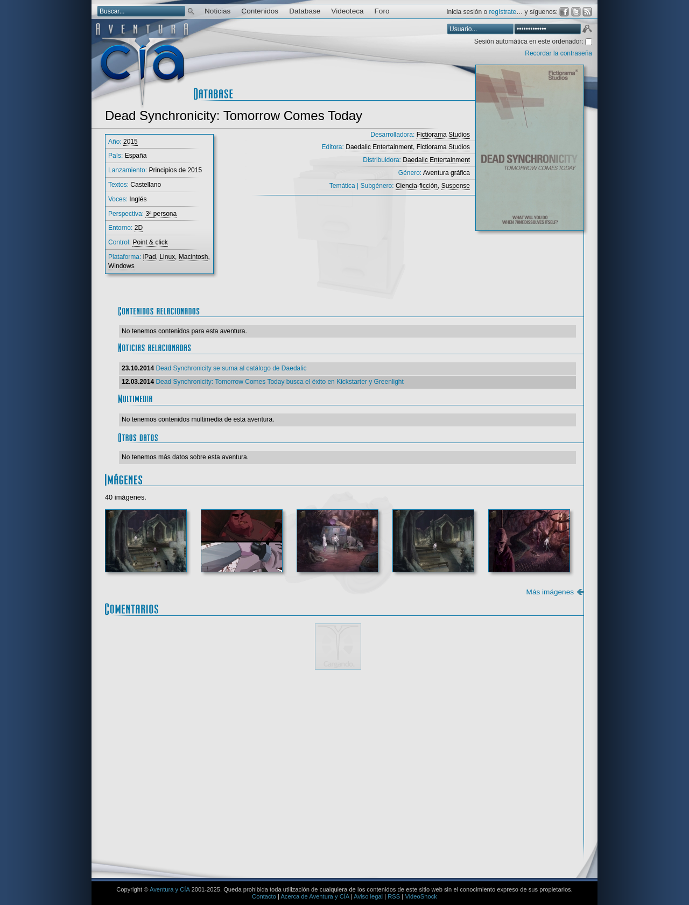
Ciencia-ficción (417, 186)
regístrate (503, 12)
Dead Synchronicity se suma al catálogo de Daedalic (231, 368)
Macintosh (193, 257)
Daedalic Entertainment (379, 147)
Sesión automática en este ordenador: (529, 41)
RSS (394, 896)
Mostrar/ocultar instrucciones (266, 689)
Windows (121, 266)
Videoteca (347, 11)
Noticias (217, 11)
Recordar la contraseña (558, 53)
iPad (149, 257)
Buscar (191, 10)
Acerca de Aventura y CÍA (314, 896)
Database (304, 11)
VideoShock (421, 896)
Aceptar (586, 30)
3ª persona (161, 214)
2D (139, 227)
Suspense (455, 186)
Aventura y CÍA (169, 889)
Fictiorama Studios (443, 134)
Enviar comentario (544, 838)
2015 (130, 141)
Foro (382, 11)
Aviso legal (368, 896)
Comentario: (153, 703)
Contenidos (259, 11)
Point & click (149, 242)
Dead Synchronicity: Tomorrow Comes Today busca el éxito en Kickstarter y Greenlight (279, 381)
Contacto (264, 896)
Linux (167, 257)
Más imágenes (550, 592)
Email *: (145, 803)
